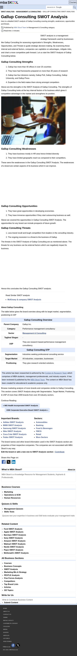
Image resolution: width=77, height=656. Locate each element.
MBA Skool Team (20, 27)
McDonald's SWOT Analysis (16, 553)
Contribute (59, 452)
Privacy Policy (8, 620)
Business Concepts (12, 566)
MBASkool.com (13, 649)
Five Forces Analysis (13, 578)
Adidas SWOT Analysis (13, 422)
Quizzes (6, 632)
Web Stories (7, 641)
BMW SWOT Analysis (12, 425)
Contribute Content (10, 623)
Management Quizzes (13, 509)
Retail (38, 434)
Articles (7, 587)
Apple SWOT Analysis (13, 532)
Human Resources (12, 498)
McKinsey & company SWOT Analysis (24, 300)
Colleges (6, 626)
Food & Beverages (44, 428)
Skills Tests (9, 512)
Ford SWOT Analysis (13, 529)
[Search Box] (59, 7)
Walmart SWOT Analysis (15, 544)
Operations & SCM (12, 495)
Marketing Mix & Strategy (15, 572)
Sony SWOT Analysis (13, 538)
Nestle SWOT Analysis (14, 547)
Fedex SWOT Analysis (13, 437)
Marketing (8, 492)
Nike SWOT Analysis (12, 431)
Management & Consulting (34, 333)
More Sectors (42, 437)
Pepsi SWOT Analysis (13, 550)
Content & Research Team (56, 373)
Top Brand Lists (11, 584)
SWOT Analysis (11, 569)
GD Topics (8, 590)
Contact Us (7, 614)
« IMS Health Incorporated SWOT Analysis (20, 405)
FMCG (38, 431)
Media (5, 629)
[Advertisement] (20, 37)
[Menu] (3, 7)
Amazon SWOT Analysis (14, 541)
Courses (72, 2)
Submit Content (11, 603)
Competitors (9, 581)
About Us (71, 469)
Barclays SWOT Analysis (15, 535)
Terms (5, 617)
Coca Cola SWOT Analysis (14, 434)
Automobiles (41, 422)
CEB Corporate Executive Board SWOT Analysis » (27, 410)
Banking (39, 425)
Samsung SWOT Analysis (14, 428)
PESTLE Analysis (12, 575)
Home (5, 608)
